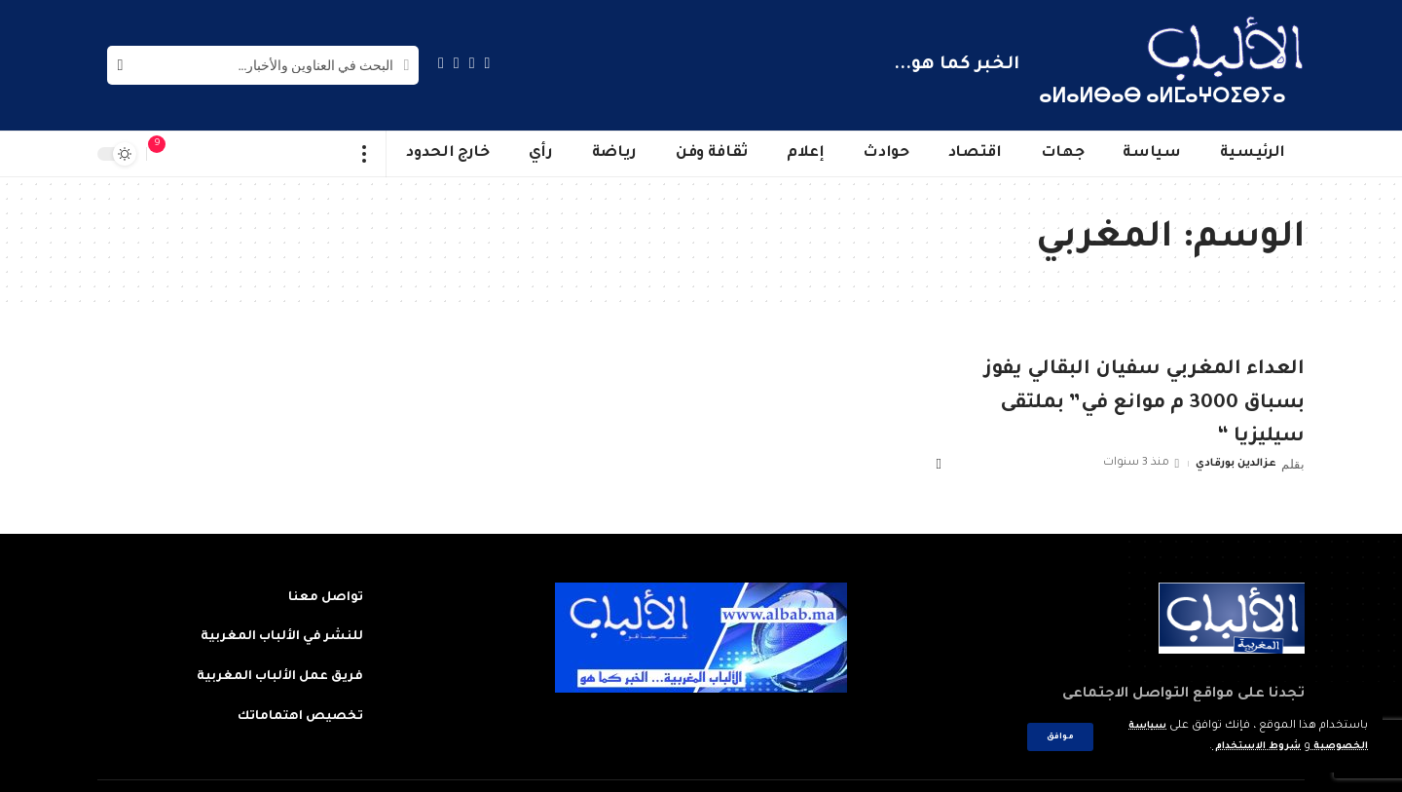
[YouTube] (456, 63)
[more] (365, 154)
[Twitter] (472, 63)
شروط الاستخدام (1240, 746)
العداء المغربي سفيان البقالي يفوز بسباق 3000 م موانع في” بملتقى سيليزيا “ (1144, 403)
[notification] (166, 154)
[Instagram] (441, 63)
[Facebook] (488, 63)
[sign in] (195, 154)
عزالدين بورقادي (1230, 463)
